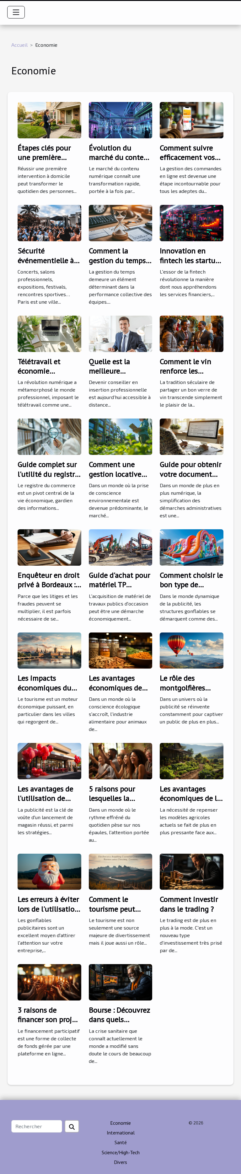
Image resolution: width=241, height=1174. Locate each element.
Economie (120, 1123)
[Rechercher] (36, 1126)
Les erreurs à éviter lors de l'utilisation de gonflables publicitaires (48, 913)
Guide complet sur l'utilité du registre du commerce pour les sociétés (48, 479)
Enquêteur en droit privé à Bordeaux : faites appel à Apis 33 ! (48, 589)
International (121, 1132)
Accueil (19, 45)
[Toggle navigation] (16, 12)
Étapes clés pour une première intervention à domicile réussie (44, 162)
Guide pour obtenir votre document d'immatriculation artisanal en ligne (190, 479)
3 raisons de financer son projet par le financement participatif (48, 1024)
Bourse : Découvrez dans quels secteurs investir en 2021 (119, 1024)
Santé (121, 1142)
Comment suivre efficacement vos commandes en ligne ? (187, 162)
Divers (120, 1162)
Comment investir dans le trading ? (189, 904)
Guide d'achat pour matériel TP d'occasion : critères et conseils (120, 589)
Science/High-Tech (121, 1152)
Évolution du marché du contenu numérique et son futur (120, 162)
